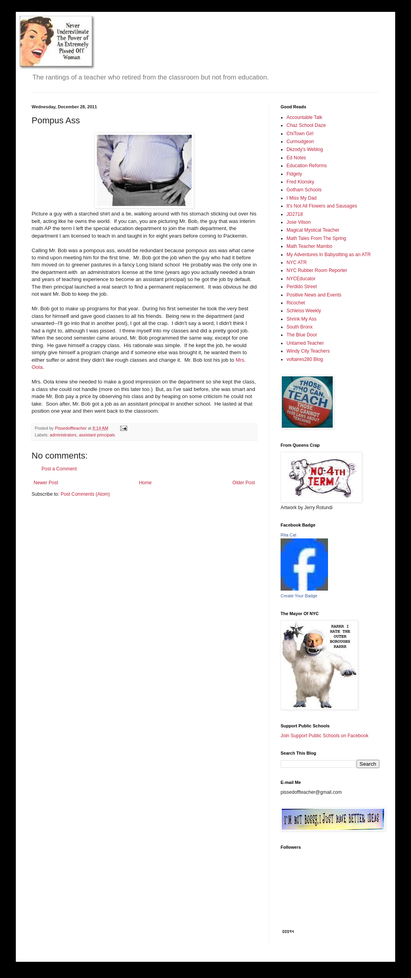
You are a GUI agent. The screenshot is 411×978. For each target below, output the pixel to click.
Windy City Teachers (308, 351)
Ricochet (296, 303)
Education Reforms (307, 165)
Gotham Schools (304, 190)
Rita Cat (288, 534)
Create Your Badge (299, 595)
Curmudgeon (300, 141)
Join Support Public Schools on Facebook (324, 735)
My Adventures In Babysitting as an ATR (329, 254)
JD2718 (295, 214)
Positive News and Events (314, 295)
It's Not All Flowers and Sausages (322, 206)
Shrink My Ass (302, 319)
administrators (63, 434)
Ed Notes (296, 157)
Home (145, 482)
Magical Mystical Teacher (313, 230)
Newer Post (46, 482)
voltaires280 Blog (305, 359)
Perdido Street (302, 286)
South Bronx (300, 327)
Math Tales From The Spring (316, 238)
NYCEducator (301, 278)
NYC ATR (297, 262)
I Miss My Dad (302, 198)
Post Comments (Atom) (85, 494)
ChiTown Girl (300, 133)
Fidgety (294, 174)
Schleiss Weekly (304, 310)
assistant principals (97, 434)
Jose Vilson (299, 222)
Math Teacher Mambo (309, 246)
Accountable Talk (304, 117)
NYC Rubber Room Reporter (317, 270)
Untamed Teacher (305, 343)
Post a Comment (59, 469)
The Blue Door (302, 335)
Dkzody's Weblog (305, 149)
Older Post (243, 482)
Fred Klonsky (300, 182)
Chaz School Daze (306, 125)
